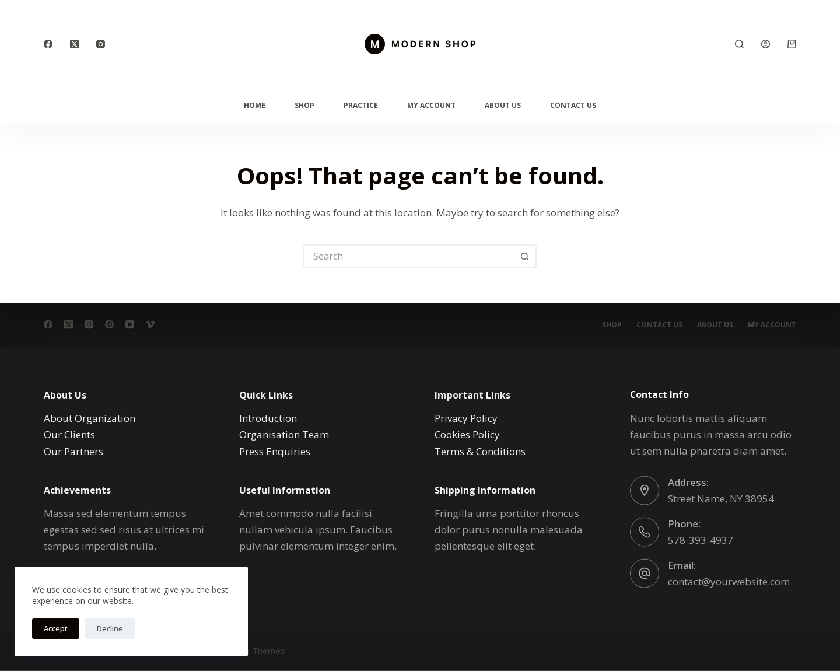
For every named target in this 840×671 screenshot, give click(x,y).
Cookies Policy (467, 434)
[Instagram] (100, 44)
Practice (361, 105)
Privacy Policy (466, 418)
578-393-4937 (700, 539)
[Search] (739, 44)
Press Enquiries (274, 450)
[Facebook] (48, 44)
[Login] (765, 44)
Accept (56, 628)
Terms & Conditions (480, 450)
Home (254, 105)
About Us (503, 105)
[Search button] (525, 256)
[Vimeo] (150, 324)
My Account (431, 105)
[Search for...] (408, 256)
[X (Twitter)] (74, 44)
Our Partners (73, 450)
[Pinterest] (109, 324)
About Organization (89, 418)
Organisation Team (284, 434)
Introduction (268, 418)
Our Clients (69, 434)
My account (772, 325)
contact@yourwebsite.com (729, 581)
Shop (304, 105)
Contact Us (573, 105)
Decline (110, 628)
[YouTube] (129, 324)
